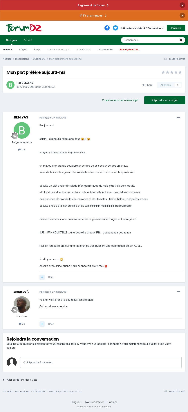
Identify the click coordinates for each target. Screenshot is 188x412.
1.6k (22, 149)
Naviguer (11, 42)
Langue (76, 402)
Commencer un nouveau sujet (120, 100)
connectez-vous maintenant (125, 343)
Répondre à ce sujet (165, 100)
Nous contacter (94, 402)
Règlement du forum (91, 5)
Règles (23, 49)
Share (147, 84)
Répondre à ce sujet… (39, 362)
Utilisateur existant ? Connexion (142, 28)
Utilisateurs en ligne (59, 49)
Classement (84, 49)
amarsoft (21, 292)
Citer (51, 277)
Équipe (37, 49)
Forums (8, 49)
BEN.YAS (27, 82)
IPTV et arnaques (91, 15)
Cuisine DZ (48, 86)
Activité (28, 40)
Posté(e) (52, 117)
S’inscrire (176, 27)
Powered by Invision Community (94, 406)
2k (22, 323)
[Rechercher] (141, 40)
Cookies (112, 402)
